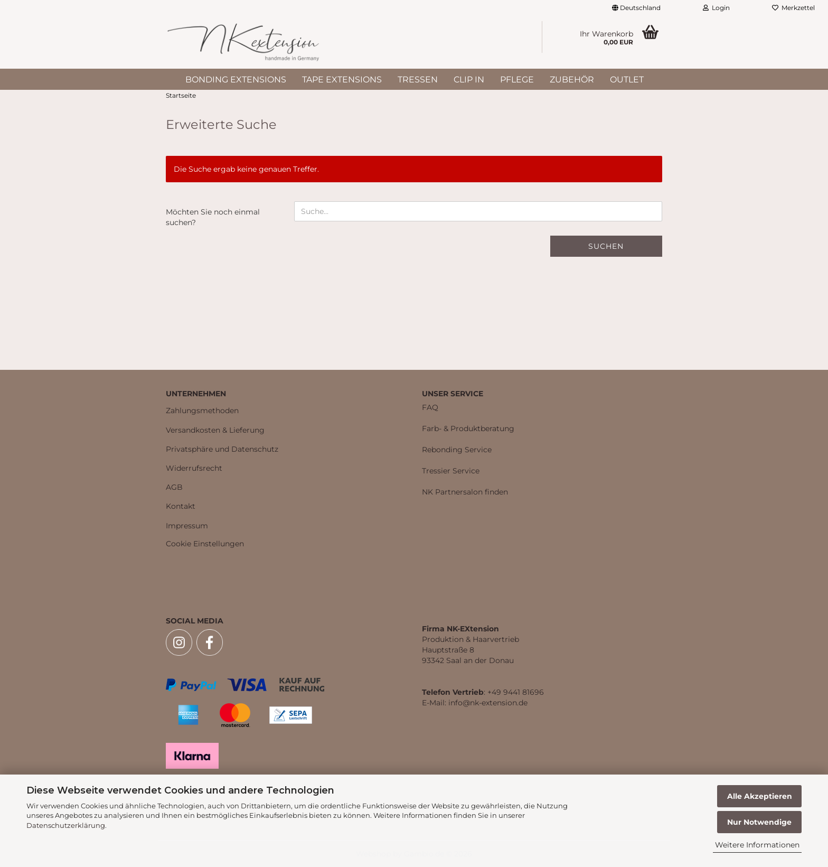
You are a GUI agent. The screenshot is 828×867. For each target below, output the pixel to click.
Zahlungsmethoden (202, 410)
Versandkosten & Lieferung (215, 430)
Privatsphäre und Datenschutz (222, 449)
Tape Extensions (342, 79)
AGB (174, 487)
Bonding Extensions (235, 79)
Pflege (517, 79)
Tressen (418, 79)
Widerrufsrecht (194, 468)
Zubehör (572, 79)
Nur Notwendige (759, 822)
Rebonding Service (457, 449)
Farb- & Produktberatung (468, 428)
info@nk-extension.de (488, 702)
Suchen (606, 246)
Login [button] (716, 8)
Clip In (469, 79)
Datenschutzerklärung (65, 825)
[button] (636, 8)
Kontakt (180, 506)
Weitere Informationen (757, 845)
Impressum (187, 525)
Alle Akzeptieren (759, 796)
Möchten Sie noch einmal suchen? (213, 217)
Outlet (627, 79)
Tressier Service (450, 471)
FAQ (430, 407)
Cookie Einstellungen (205, 543)
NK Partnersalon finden (465, 492)
